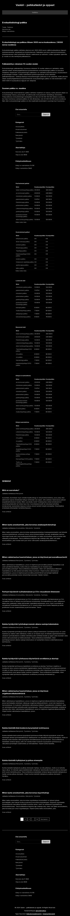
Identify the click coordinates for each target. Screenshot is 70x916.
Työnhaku (19, 141)
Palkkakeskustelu (21, 132)
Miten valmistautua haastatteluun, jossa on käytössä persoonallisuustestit (34, 557)
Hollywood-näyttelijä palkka (25, 262)
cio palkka (19, 357)
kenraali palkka (20, 307)
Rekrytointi (19, 135)
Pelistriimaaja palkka (22, 202)
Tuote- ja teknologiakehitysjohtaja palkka (24, 464)
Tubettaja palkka (21, 251)
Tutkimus (10, 27)
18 (37, 819)
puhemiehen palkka (22, 205)
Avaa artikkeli (6, 511)
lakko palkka (20, 268)
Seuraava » (44, 819)
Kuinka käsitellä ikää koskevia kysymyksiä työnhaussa (25, 728)
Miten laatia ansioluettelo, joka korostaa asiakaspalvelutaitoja (29, 525)
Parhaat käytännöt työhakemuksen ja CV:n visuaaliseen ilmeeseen (31, 592)
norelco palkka (20, 259)
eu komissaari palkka (22, 193)
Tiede (4, 27)
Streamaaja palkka (22, 248)
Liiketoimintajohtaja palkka (24, 208)
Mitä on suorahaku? (10, 490)
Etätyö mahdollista (8, 31)
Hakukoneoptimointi (33, 914)
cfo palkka (19, 354)
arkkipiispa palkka (21, 314)
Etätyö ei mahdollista (22, 165)
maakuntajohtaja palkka (23, 310)
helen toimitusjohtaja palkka (25, 190)
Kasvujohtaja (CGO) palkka (24, 459)
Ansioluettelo (20, 126)
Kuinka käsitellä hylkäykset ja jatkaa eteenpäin (22, 760)
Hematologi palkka (22, 360)
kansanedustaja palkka (23, 317)
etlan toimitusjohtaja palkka (24, 219)
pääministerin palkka (22, 199)
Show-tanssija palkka (23, 241)
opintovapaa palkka (22, 265)
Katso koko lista (21, 222)
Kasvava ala (6, 29)
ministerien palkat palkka (24, 196)
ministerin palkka (21, 293)
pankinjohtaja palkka (22, 211)
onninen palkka (21, 245)
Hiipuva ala (19, 155)
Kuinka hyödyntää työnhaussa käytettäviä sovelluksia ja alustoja (30, 658)
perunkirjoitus (41, 911)
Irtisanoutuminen (21, 129)
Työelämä (19, 138)
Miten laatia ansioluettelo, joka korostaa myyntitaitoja (25, 793)
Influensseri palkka (22, 238)
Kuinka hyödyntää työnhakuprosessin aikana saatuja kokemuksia (30, 624)
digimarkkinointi (49, 914)
